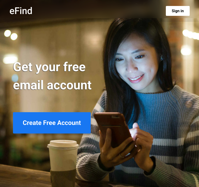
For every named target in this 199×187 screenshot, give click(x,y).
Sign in (178, 11)
